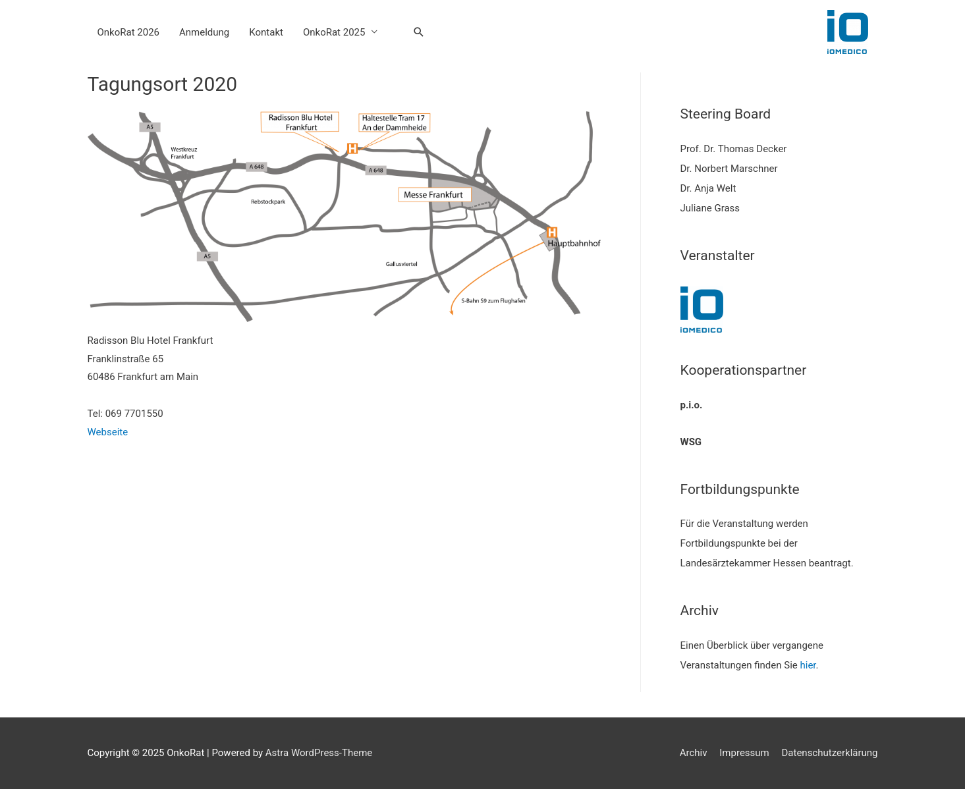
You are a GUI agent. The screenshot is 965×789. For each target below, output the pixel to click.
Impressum (744, 753)
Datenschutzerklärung (829, 753)
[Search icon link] (419, 32)
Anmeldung (204, 32)
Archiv (693, 753)
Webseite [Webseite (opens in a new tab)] (108, 432)
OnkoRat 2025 (334, 32)
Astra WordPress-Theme (318, 753)
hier (807, 665)
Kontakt (266, 32)
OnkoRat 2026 (128, 32)
